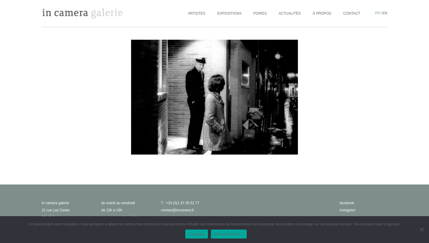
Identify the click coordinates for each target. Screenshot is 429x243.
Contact (351, 13)
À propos (322, 13)
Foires (260, 13)
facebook (347, 203)
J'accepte (196, 234)
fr (377, 13)
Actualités (290, 13)
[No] (422, 230)
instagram (347, 210)
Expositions (229, 13)
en (384, 13)
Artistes (196, 13)
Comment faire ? (229, 234)
